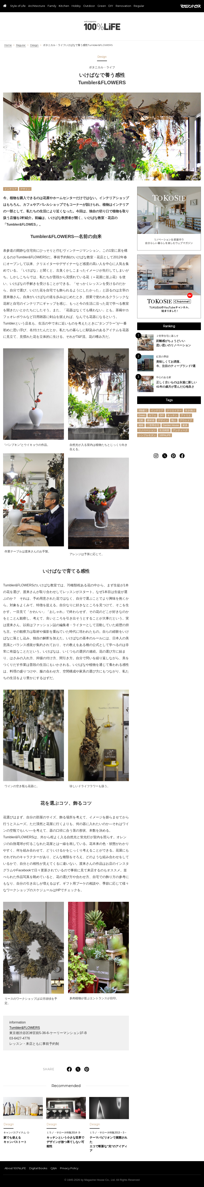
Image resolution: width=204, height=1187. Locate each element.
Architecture (36, 6)
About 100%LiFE (15, 1168)
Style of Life (18, 6)
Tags (169, 400)
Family (52, 6)
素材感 (150, 420)
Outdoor (89, 6)
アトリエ (186, 415)
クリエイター (174, 410)
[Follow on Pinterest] (173, 455)
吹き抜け (190, 410)
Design (34, 45)
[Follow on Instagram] (156, 455)
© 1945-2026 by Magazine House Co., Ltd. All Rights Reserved (102, 1179)
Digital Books (38, 1168)
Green (101, 6)
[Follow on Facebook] (182, 455)
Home (8, 45)
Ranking (169, 326)
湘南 (140, 425)
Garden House (171, 425)
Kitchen (64, 6)
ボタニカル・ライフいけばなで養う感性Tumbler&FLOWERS (78, 45)
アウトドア (186, 420)
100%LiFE (102, 25)
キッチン (172, 415)
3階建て (142, 410)
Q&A (53, 1168)
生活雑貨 (164, 430)
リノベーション (147, 430)
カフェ (152, 415)
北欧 (140, 420)
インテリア (10, 188)
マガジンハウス (190, 6)
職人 (173, 420)
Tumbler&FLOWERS (24, 1027)
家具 (184, 425)
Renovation (123, 6)
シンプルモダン (147, 435)
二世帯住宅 (153, 425)
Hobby (76, 6)
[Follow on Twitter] (164, 455)
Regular (139, 6)
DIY (110, 6)
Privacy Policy (69, 1168)
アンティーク (180, 430)
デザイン (25, 188)
